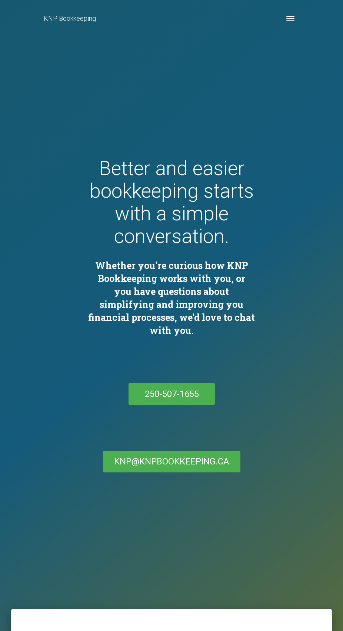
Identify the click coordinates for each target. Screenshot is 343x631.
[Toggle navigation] (290, 18)
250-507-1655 (171, 394)
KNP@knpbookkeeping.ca (171, 461)
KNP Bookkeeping (70, 18)
